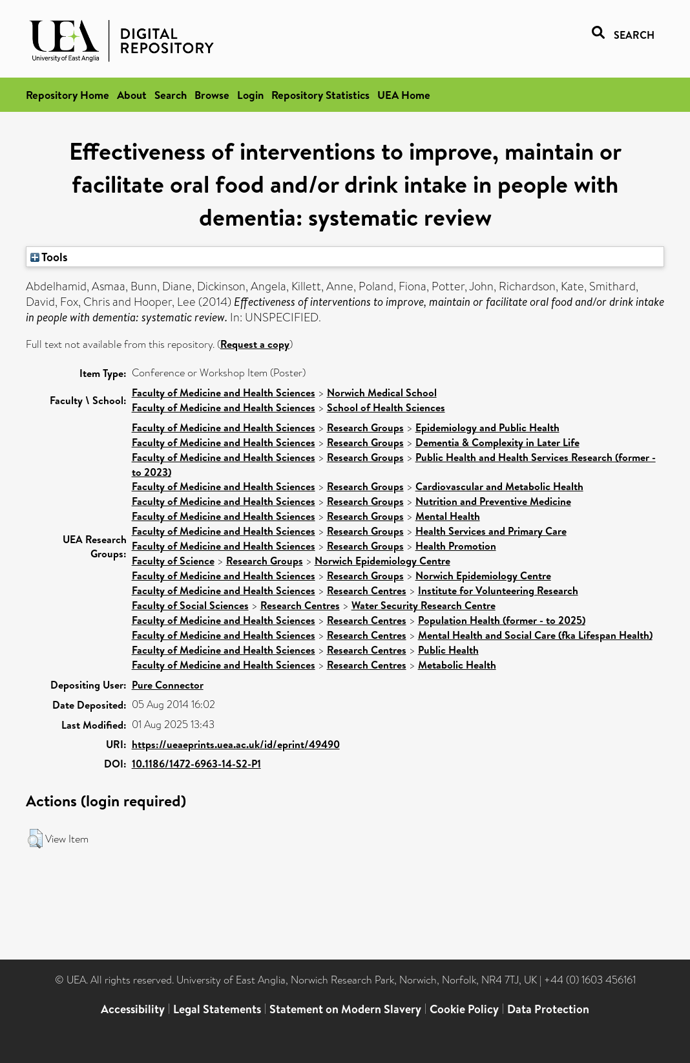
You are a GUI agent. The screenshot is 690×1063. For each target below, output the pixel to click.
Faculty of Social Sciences (190, 605)
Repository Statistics (320, 94)
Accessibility (133, 1009)
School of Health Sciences (386, 407)
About (132, 94)
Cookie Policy (464, 1009)
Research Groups (365, 427)
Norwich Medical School (382, 392)
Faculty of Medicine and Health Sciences (223, 392)
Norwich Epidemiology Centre (382, 560)
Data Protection (548, 1009)
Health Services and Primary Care (491, 531)
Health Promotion (455, 546)
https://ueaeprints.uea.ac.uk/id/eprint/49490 (236, 744)
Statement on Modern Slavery (345, 1009)
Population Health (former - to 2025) (501, 620)
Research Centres (366, 590)
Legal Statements (217, 1009)
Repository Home (67, 94)
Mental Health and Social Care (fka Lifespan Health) (535, 635)
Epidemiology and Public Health (487, 427)
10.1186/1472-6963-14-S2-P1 (196, 764)
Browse (211, 94)
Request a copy (254, 344)
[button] (35, 838)
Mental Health (447, 516)
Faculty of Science (173, 560)
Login (250, 94)
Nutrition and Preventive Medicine (493, 501)
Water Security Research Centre (423, 605)
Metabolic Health (457, 665)
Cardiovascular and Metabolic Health (499, 486)
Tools (49, 256)
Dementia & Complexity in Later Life (497, 442)
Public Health (448, 650)
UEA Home (403, 94)
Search (170, 94)
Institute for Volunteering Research (498, 590)
